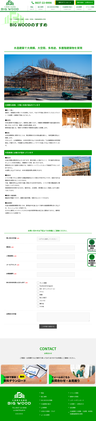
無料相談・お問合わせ (85, 2)
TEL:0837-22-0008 (19, 407)
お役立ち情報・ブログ (48, 411)
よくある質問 (45, 415)
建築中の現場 (74, 397)
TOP (11, 19)
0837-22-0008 (42, 2)
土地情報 (44, 408)
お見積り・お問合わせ (77, 404)
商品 (32, 8)
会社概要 (79, 8)
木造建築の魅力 (67, 8)
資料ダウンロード (65, 2)
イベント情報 (90, 8)
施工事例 (40, 8)
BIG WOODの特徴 (53, 8)
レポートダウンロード (77, 400)
